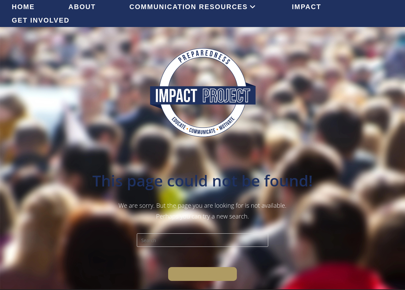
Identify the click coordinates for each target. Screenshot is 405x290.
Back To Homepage (202, 274)
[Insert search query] (202, 240)
